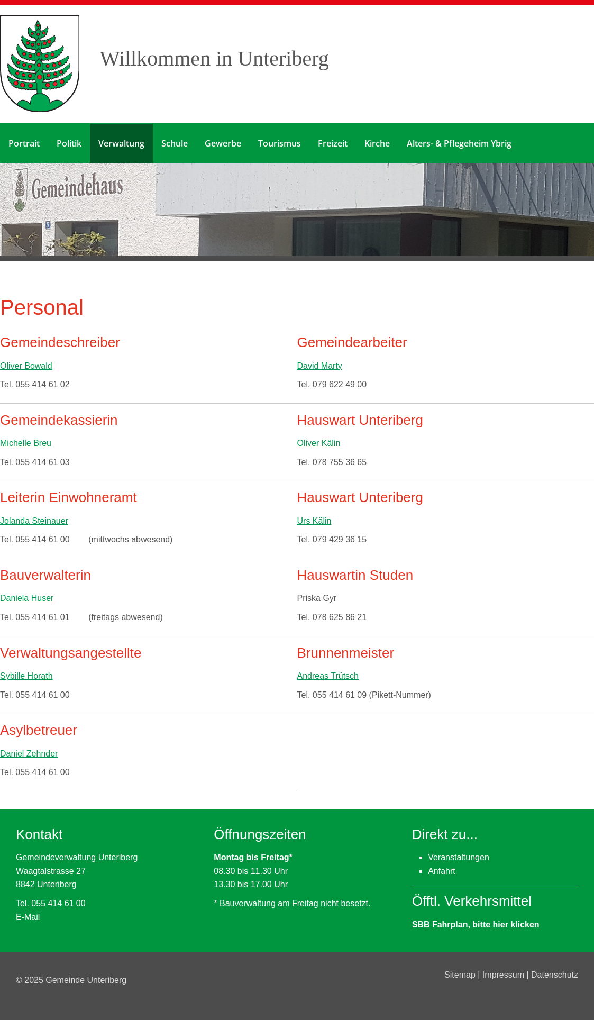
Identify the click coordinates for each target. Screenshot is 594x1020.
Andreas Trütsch (328, 674)
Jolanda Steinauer (34, 519)
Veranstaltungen (458, 856)
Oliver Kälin (319, 442)
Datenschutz (554, 973)
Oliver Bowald (26, 364)
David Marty (319, 364)
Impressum (504, 973)
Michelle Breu (25, 442)
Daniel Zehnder (29, 752)
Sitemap (461, 973)
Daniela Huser (26, 597)
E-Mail (28, 916)
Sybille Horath (26, 674)
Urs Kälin (314, 519)
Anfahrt (441, 870)
